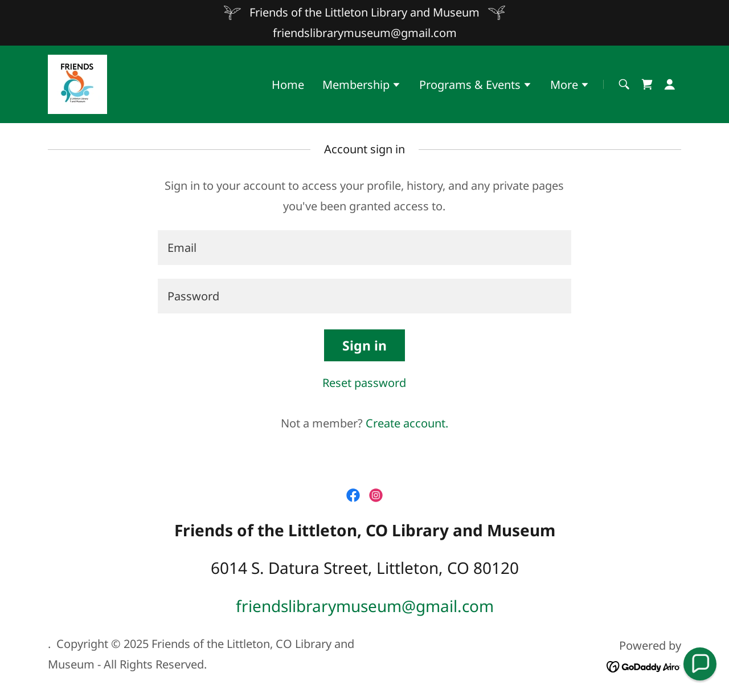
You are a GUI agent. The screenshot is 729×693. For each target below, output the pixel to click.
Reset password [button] (364, 382)
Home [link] (288, 84)
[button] (361, 86)
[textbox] (364, 247)
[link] (77, 83)
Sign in (364, 345)
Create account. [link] (407, 423)
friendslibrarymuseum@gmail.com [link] (365, 32)
